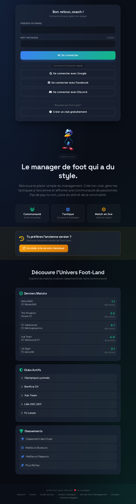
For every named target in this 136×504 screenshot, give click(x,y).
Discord (21, 494)
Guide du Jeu (47, 494)
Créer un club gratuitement (68, 111)
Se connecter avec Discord (68, 92)
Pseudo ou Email (31, 23)
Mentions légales (68, 497)
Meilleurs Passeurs (35, 456)
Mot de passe (29, 37)
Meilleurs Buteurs (34, 447)
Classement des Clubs (36, 439)
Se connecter (68, 55)
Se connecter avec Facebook (68, 82)
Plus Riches (30, 465)
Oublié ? (111, 37)
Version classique (67, 494)
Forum (32, 494)
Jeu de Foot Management (93, 494)
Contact (115, 494)
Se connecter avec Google (68, 73)
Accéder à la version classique (43, 248)
